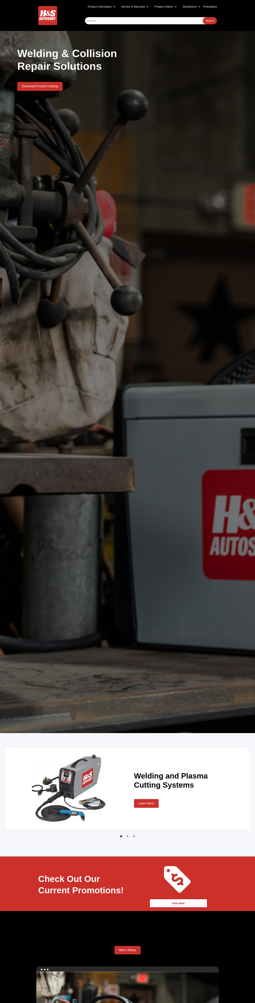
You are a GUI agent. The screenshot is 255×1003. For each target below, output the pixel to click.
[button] (102, 7)
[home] (47, 15)
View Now (178, 903)
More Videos (127, 950)
